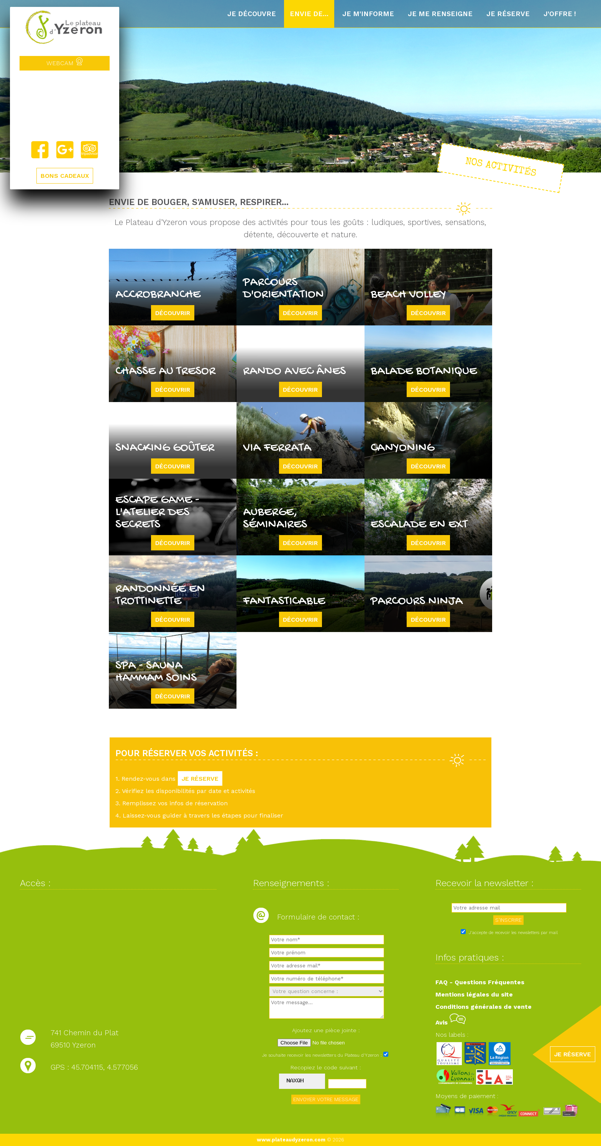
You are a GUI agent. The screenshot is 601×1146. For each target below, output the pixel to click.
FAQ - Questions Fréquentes (479, 982)
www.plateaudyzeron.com (291, 1140)
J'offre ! (560, 14)
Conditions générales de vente (483, 1006)
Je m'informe (368, 14)
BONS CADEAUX (65, 175)
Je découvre (251, 14)
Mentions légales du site (474, 994)
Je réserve (508, 14)
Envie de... (309, 14)
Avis (450, 1022)
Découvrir (172, 313)
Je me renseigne (440, 14)
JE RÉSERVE (200, 778)
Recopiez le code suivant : (326, 1067)
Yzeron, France (65, 105)
